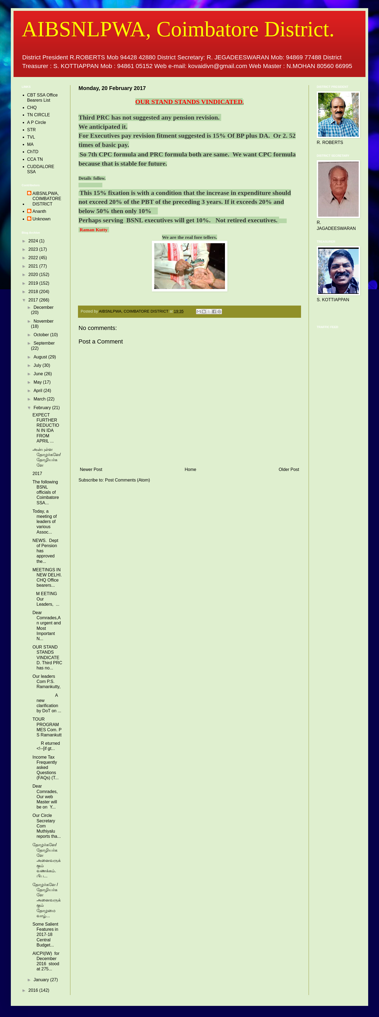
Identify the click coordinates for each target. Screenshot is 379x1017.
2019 (33, 283)
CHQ (32, 107)
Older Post (289, 469)
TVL (31, 137)
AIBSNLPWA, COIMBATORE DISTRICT (46, 198)
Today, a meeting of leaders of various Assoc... (44, 521)
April (38, 390)
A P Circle (36, 122)
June (39, 373)
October (42, 334)
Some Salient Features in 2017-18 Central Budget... (45, 934)
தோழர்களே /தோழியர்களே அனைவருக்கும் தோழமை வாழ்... (46, 900)
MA (30, 144)
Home (190, 469)
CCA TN (35, 159)
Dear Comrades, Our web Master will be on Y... (45, 796)
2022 (33, 257)
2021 (33, 266)
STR (31, 129)
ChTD (32, 151)
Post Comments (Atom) (127, 480)
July (38, 365)
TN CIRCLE (38, 115)
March (40, 399)
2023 (33, 249)
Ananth (39, 211)
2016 (33, 990)
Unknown (41, 219)
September (44, 343)
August (41, 357)
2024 (33, 241)
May (38, 382)
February (43, 407)
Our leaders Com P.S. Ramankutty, (46, 681)
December (44, 307)
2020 (33, 274)
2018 (33, 291)
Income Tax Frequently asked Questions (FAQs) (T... (45, 767)
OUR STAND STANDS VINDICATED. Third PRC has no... (47, 657)
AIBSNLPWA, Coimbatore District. (178, 29)
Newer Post (91, 469)
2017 (33, 300)
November (44, 321)
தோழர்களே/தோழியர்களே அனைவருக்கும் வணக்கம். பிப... (46, 860)
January (42, 979)
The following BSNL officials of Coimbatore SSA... (45, 492)
